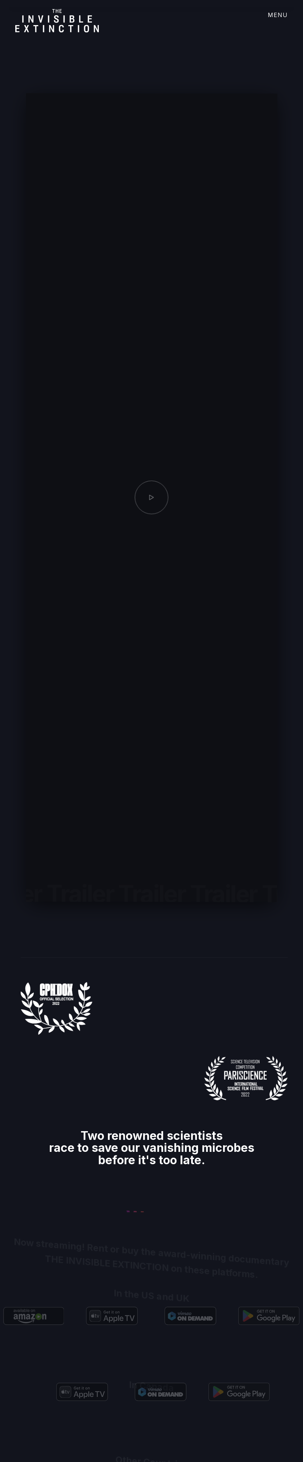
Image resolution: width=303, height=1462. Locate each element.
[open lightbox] (151, 502)
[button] (273, 18)
